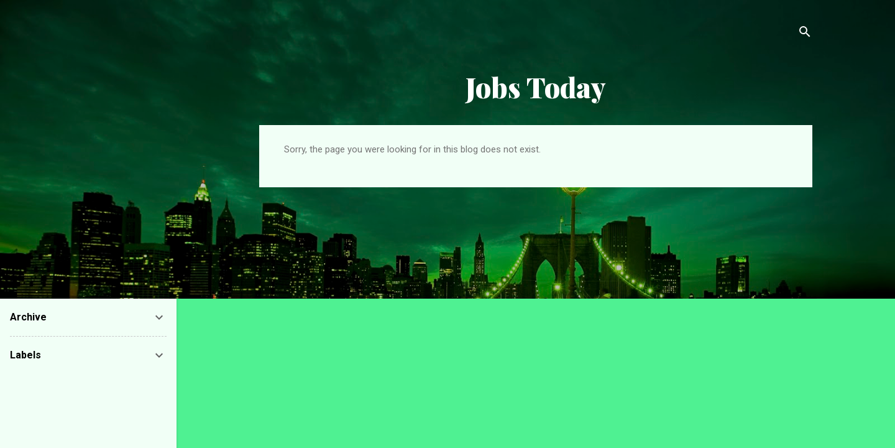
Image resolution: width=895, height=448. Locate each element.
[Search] (804, 34)
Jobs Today (536, 86)
